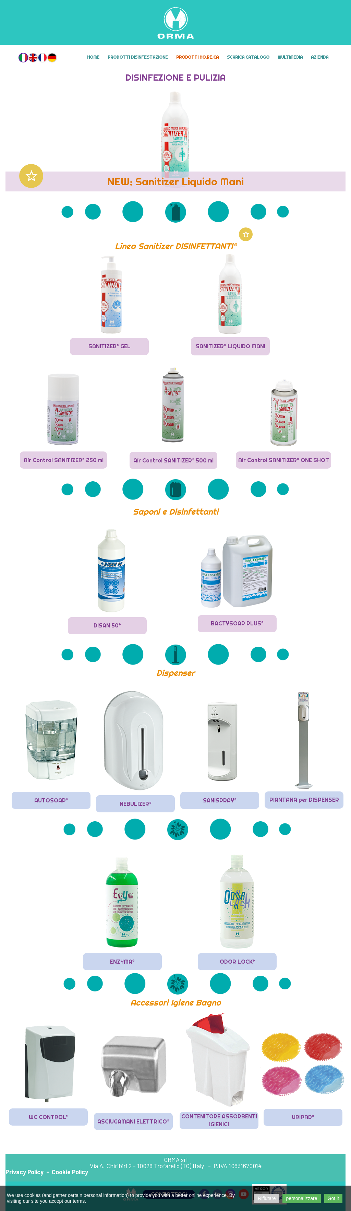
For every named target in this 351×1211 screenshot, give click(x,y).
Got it (333, 1198)
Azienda (319, 57)
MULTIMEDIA (290, 57)
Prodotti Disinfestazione (138, 57)
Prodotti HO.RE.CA (197, 57)
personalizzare (301, 1198)
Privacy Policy (24, 1172)
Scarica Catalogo (248, 57)
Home (93, 57)
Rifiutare (267, 1198)
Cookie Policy (70, 1172)
